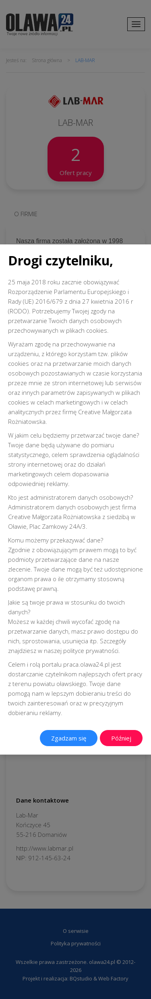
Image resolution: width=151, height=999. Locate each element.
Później (121, 738)
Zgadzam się (68, 738)
